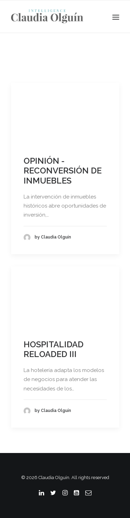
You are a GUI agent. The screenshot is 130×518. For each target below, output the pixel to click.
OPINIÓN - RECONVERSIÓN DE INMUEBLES (63, 171)
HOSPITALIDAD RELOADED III (54, 349)
